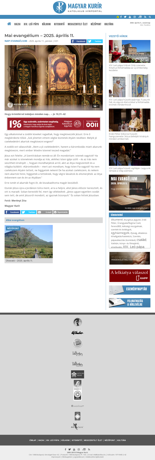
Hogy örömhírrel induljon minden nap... (127, 183)
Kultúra (108, 24)
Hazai (17, 24)
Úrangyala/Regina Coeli (129, 223)
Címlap (32, 440)
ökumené (117, 219)
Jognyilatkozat (79, 457)
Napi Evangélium (16, 40)
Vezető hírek (118, 36)
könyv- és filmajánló (129, 243)
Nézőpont (96, 24)
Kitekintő (59, 24)
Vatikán (114, 243)
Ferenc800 (116, 226)
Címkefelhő (117, 215)
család (141, 239)
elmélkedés (116, 247)
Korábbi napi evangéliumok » (137, 208)
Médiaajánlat (67, 457)
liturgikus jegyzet (132, 219)
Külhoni (46, 24)
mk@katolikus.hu (99, 455)
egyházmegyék (120, 233)
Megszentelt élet (78, 24)
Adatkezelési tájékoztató (95, 457)
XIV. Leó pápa (31, 24)
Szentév (137, 236)
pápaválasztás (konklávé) (123, 240)
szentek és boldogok (121, 229)
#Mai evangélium (15, 220)
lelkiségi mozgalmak (132, 226)
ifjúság (133, 233)
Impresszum (56, 457)
